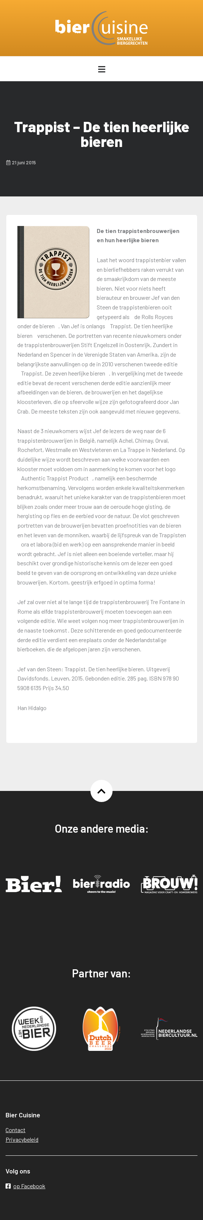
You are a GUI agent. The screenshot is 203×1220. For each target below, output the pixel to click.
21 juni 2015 (21, 162)
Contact (15, 1129)
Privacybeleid (22, 1139)
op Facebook (25, 1185)
